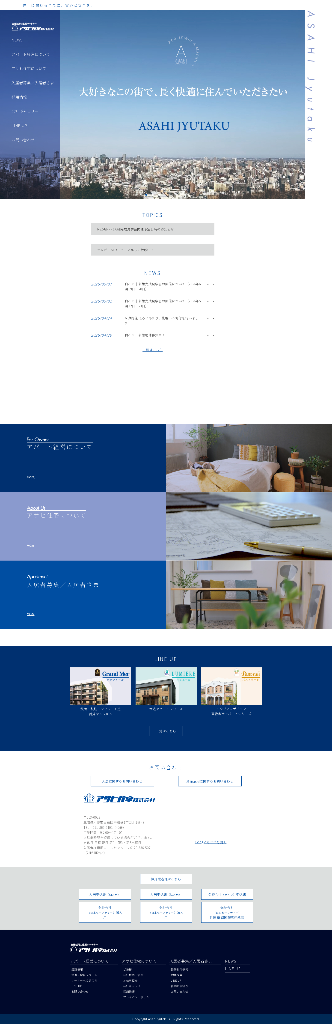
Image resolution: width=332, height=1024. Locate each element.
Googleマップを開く (211, 842)
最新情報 (77, 969)
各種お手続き (179, 986)
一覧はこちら (152, 349)
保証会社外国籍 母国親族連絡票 (227, 912)
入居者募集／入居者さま (33, 82)
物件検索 (176, 975)
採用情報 (19, 97)
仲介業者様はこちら (166, 879)
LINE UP (19, 125)
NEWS (17, 40)
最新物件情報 (179, 969)
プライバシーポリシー (137, 997)
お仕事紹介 (130, 980)
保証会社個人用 (105, 912)
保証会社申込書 (227, 894)
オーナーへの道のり (84, 980)
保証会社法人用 (166, 912)
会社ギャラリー (25, 111)
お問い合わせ (23, 140)
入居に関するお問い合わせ (122, 781)
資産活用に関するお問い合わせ (209, 781)
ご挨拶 (127, 969)
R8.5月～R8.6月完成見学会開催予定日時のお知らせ (135, 229)
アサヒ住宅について (29, 68)
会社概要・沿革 (133, 975)
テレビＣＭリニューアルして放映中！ (125, 249)
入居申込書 (105, 894)
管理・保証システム (84, 975)
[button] (146, 195)
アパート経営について (31, 54)
